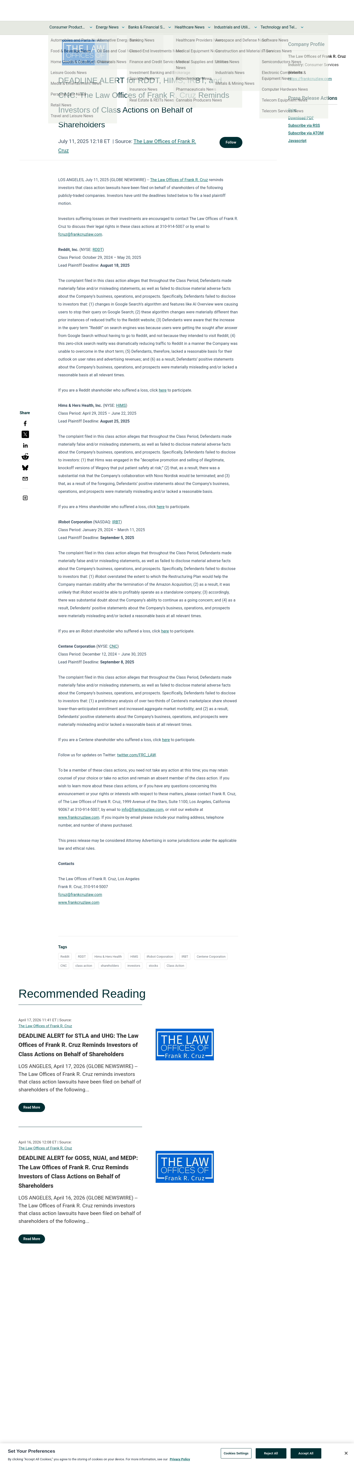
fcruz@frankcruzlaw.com (80, 234)
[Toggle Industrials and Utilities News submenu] (255, 27)
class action (83, 965)
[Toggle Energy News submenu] (123, 27)
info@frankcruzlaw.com (142, 809)
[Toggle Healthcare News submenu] (209, 27)
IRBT (116, 522)
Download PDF (301, 118)
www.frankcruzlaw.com (78, 817)
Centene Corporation (211, 956)
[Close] (346, 1455)
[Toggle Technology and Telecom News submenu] (302, 27)
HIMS (121, 405)
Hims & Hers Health (108, 956)
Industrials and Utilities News (232, 27)
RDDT (98, 249)
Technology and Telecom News (279, 27)
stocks (153, 965)
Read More (31, 1107)
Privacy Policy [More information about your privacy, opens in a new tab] (180, 1462)
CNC (113, 646)
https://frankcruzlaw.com (310, 78)
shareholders (110, 965)
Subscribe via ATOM (306, 133)
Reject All (271, 1456)
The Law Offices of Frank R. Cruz (179, 179)
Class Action (175, 965)
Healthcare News (190, 27)
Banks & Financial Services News (146, 27)
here (162, 390)
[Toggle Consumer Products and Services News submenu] (90, 27)
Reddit (64, 956)
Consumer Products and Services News (67, 27)
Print (292, 110)
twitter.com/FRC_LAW (136, 755)
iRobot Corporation (160, 956)
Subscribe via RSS (304, 125)
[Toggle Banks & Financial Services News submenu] (169, 27)
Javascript (297, 140)
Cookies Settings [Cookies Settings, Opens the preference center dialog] (236, 1456)
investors (133, 965)
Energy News (107, 27)
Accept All (305, 1456)
